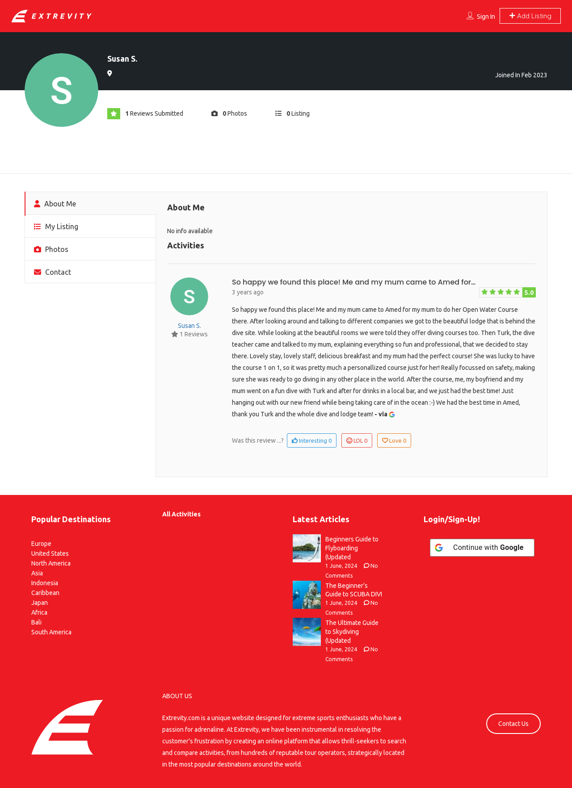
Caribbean (45, 592)
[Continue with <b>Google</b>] (482, 548)
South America (51, 632)
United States (50, 553)
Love (394, 440)
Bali (36, 622)
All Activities (181, 514)
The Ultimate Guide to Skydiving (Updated (352, 631)
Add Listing (530, 16)
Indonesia (44, 583)
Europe (41, 543)
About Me (55, 204)
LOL (356, 440)
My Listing (56, 226)
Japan (39, 602)
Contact (52, 272)
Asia (37, 573)
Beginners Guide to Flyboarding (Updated (352, 548)
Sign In (486, 16)
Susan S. (189, 325)
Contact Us (513, 723)
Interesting (312, 440)
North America (51, 563)
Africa (39, 612)
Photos (51, 249)
